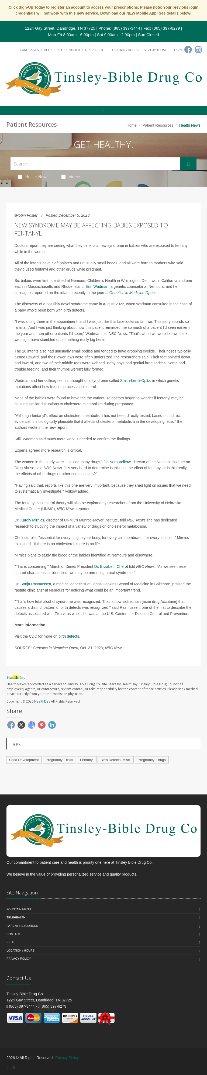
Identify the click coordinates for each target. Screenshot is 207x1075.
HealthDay (42, 701)
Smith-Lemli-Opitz (135, 380)
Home (132, 125)
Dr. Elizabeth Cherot (111, 566)
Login (177, 49)
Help (48, 49)
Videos (71, 176)
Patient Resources (158, 125)
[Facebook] (188, 49)
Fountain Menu (18, 909)
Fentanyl (87, 760)
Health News (33, 176)
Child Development (24, 760)
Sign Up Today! (155, 49)
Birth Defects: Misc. (116, 760)
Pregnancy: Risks (59, 760)
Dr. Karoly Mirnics (29, 520)
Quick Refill (95, 49)
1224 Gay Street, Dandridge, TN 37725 (60, 28)
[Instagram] (198, 49)
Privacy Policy (18, 958)
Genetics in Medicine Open (132, 293)
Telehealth (15, 917)
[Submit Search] (188, 163)
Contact (13, 934)
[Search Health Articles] (95, 163)
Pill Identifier (68, 49)
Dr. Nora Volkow (117, 462)
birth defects (68, 636)
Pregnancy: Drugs (152, 760)
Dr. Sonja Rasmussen (33, 584)
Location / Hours (125, 49)
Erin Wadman (97, 286)
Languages (29, 49)
